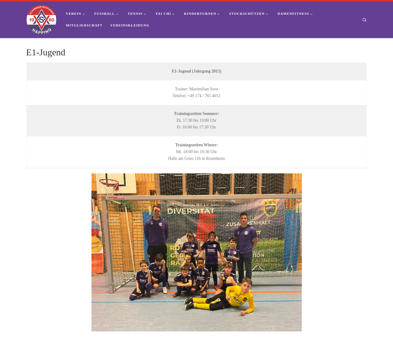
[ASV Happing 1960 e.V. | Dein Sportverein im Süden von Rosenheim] (41, 19)
